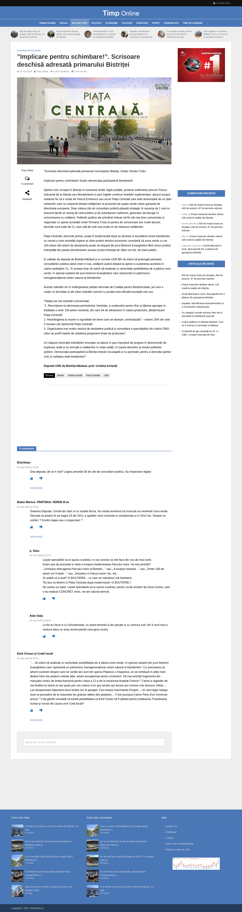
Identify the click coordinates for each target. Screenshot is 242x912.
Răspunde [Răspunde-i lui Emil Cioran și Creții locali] (36, 720)
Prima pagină (48, 23)
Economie (112, 23)
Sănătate (142, 23)
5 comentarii (27, 184)
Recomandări (34, 50)
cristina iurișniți (75, 375)
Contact (170, 837)
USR (106, 375)
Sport (156, 23)
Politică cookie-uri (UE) (178, 849)
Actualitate (79, 23)
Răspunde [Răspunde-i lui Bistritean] (36, 488)
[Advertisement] (107, 412)
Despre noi (171, 826)
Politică (96, 23)
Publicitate (171, 832)
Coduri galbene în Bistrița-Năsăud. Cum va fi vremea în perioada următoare (215, 34)
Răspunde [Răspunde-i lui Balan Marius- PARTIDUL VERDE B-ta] (36, 537)
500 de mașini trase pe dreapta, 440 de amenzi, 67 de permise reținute (32, 34)
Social (64, 23)
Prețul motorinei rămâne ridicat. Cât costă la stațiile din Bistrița (68, 34)
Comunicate (171, 23)
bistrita (60, 375)
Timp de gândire (192, 23)
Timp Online (42, 71)
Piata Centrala (93, 375)
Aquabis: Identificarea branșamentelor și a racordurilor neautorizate (141, 34)
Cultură (127, 23)
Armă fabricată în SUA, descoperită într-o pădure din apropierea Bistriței (104, 34)
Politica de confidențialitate (180, 843)
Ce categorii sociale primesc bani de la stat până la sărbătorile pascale (179, 34)
